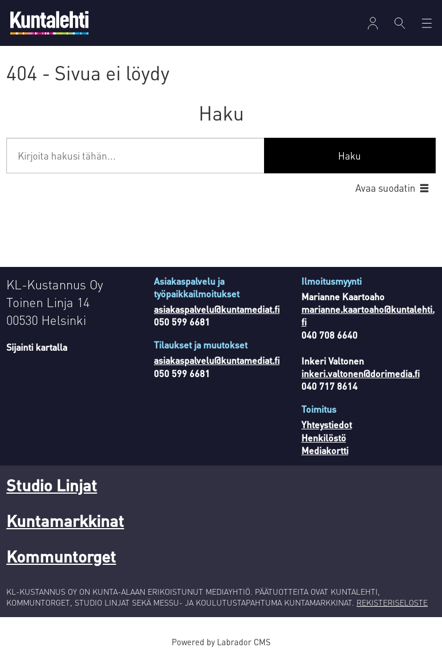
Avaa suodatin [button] (385, 187)
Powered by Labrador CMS (221, 642)
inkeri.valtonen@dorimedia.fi (360, 373)
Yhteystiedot (326, 424)
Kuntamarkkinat (65, 520)
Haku (349, 155)
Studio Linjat (51, 485)
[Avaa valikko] (372, 23)
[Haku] (400, 23)
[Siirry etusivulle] (49, 22)
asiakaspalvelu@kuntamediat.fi (217, 309)
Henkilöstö (323, 438)
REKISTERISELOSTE (392, 602)
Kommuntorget (61, 556)
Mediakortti (324, 450)
